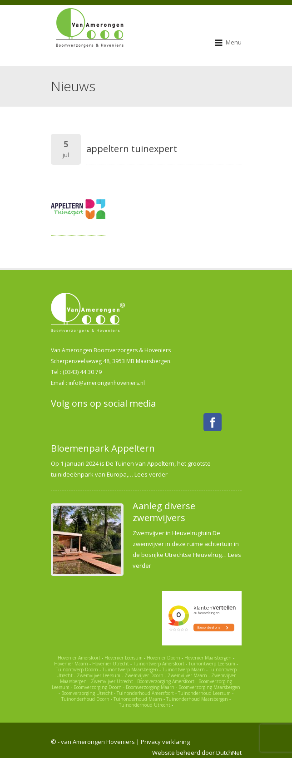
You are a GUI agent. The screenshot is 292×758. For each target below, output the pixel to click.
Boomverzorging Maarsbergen (209, 687)
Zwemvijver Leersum (98, 675)
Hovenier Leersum (123, 658)
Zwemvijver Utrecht (112, 681)
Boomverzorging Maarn (150, 687)
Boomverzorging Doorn (98, 687)
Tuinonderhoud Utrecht (144, 705)
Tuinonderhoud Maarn (138, 699)
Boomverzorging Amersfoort (165, 681)
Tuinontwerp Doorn (77, 669)
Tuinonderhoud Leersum (204, 693)
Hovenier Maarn (71, 663)
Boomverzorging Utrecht (87, 693)
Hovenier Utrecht (110, 663)
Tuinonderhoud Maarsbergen (197, 699)
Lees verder (151, 474)
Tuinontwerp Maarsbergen (130, 669)
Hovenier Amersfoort (79, 658)
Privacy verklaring (165, 742)
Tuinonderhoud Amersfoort (145, 693)
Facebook (212, 422)
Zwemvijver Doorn (143, 675)
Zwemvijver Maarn (187, 675)
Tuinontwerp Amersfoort (158, 663)
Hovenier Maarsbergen (208, 658)
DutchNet (229, 752)
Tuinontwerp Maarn (183, 669)
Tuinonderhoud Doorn (85, 699)
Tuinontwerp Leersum (211, 663)
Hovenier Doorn (163, 658)
